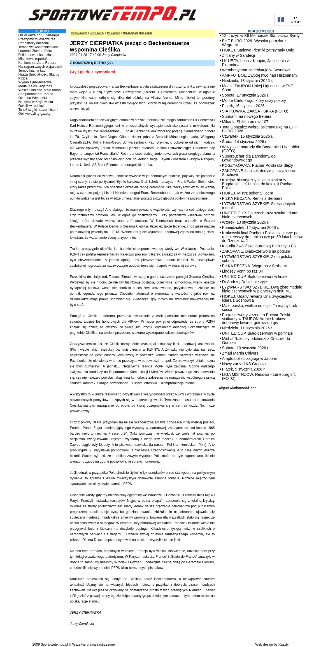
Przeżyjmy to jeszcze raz (36, 39)
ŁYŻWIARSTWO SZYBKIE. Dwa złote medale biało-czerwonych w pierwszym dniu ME (262, 289)
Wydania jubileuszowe (35, 82)
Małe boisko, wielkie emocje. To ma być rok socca (259, 307)
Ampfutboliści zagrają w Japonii (249, 358)
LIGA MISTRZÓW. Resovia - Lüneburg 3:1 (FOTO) (259, 376)
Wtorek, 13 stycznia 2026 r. (245, 222)
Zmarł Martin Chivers (240, 353)
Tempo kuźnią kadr (32, 70)
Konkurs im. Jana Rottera (37, 63)
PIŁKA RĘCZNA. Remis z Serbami (252, 198)
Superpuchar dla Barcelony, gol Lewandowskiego (249, 158)
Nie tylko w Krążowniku (35, 102)
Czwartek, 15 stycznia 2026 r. (247, 136)
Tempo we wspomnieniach (38, 47)
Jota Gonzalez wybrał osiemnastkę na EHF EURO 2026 (259, 129)
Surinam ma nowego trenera (247, 116)
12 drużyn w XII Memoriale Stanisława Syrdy (261, 35)
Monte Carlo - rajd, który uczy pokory (254, 100)
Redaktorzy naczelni (33, 43)
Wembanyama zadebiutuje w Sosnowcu (257, 70)
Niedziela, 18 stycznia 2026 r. (247, 80)
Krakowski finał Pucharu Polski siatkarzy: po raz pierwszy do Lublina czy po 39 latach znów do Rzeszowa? (262, 237)
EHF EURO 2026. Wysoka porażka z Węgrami (254, 43)
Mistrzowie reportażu (34, 59)
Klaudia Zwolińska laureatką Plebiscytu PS (259, 246)
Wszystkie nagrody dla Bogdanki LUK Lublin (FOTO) (260, 149)
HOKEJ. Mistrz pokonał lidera (247, 193)
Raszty (283, 644)
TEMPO (42, 31)
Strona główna (79, 33)
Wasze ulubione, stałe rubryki (40, 90)
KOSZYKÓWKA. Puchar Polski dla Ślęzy (257, 165)
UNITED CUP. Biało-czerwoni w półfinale (257, 333)
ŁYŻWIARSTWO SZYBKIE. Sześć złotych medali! (258, 205)
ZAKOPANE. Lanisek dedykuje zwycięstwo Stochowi (259, 172)
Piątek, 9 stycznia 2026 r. (244, 369)
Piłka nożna (113, 33)
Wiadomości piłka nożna (137, 33)
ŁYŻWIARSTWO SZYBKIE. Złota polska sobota (257, 258)
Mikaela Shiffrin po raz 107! (245, 121)
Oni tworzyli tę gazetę (34, 114)
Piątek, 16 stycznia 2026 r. (245, 106)
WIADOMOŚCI (261, 31)
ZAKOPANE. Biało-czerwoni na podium (256, 251)
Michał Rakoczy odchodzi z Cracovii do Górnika (256, 340)
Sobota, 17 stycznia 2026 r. (245, 95)
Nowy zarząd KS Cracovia (245, 364)
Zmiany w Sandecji (238, 55)
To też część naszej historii (38, 110)
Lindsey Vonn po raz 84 (242, 271)
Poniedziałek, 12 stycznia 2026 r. (250, 227)
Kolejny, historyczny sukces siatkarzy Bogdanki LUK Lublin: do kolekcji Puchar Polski (257, 184)
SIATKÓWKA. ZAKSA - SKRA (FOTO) (255, 111)
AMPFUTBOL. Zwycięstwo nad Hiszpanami (260, 75)
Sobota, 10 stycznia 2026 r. (245, 348)
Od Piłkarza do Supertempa (39, 35)
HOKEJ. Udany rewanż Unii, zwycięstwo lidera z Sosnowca (257, 298)
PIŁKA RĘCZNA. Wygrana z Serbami (254, 266)
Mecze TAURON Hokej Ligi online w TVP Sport (257, 88)
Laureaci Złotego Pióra (35, 51)
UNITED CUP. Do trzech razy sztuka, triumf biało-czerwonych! (259, 215)
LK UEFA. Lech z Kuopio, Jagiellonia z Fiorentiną (255, 62)
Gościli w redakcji (31, 106)
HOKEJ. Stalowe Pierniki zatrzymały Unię (258, 50)
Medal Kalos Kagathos (35, 86)
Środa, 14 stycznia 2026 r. (245, 141)
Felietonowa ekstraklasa (36, 55)
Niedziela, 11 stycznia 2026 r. (247, 328)
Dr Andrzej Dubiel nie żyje (244, 282)
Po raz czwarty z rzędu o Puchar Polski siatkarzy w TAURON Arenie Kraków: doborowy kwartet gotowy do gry (256, 319)
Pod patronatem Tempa (36, 94)
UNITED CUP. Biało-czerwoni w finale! (255, 276)
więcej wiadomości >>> (237, 388)
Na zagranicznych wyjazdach (40, 67)
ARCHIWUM (97, 33)
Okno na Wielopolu (32, 98)
